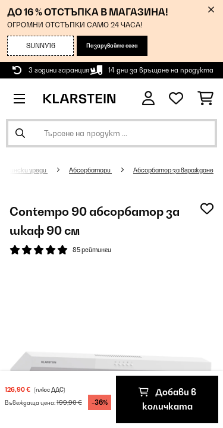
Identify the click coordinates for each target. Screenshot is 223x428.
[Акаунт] (148, 98)
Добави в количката (167, 399)
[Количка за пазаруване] (205, 98)
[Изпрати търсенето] (20, 133)
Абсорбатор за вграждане (173, 170)
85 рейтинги (92, 249)
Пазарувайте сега (112, 45)
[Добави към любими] (206, 208)
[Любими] (176, 98)
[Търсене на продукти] (111, 133)
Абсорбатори (90, 170)
